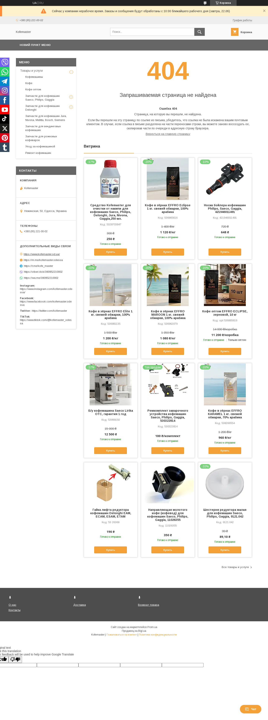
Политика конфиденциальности (158, 634)
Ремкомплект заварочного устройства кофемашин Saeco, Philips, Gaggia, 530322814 (167, 415)
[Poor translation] (15, 659)
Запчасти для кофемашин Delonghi (42, 107)
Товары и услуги (31, 70)
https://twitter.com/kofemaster (49, 310)
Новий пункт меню (35, 45)
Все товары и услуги (235, 567)
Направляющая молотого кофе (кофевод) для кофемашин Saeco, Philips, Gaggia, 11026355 (167, 515)
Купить (110, 251)
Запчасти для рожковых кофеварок (41, 138)
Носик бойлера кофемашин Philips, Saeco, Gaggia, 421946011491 (225, 209)
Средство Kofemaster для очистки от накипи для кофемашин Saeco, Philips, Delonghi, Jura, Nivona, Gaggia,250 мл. (110, 212)
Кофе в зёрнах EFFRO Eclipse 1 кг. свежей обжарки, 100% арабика (168, 209)
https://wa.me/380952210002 (41, 277)
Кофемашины (34, 76)
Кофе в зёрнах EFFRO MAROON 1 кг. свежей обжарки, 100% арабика (168, 315)
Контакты (15, 610)
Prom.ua (152, 627)
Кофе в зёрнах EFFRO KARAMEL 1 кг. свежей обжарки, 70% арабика (225, 414)
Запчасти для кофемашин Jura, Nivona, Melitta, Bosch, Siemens (46, 117)
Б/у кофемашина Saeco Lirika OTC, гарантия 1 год (110, 412)
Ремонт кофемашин (38, 152)
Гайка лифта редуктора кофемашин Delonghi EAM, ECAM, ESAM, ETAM (110, 513)
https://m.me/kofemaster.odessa (43, 260)
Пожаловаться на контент (121, 634)
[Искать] (199, 32)
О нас (12, 604)
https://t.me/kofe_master (38, 265)
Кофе (28, 83)
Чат (250, 709)
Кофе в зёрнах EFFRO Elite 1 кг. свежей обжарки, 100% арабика (111, 315)
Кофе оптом (33, 89)
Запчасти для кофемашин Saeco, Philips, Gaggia (42, 97)
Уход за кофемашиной (40, 146)
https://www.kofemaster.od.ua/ (42, 254)
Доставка (79, 604)
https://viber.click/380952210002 (43, 271)
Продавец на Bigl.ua (134, 630)
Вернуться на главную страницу (168, 134)
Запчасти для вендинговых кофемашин (43, 128)
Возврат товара (148, 604)
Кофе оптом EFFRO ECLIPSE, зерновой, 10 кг (224, 313)
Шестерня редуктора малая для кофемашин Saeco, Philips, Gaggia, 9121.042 (224, 513)
